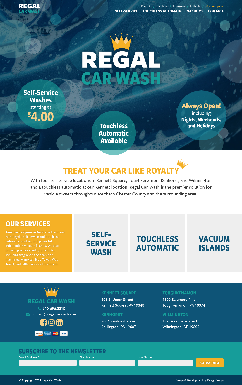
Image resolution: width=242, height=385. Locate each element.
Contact (216, 10)
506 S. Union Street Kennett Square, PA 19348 (122, 302)
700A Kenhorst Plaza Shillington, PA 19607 (118, 324)
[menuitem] (148, 6)
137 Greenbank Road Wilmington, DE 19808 (180, 324)
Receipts (146, 6)
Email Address (48, 360)
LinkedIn (195, 6)
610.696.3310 (54, 308)
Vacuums (195, 10)
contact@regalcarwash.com (54, 314)
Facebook (162, 6)
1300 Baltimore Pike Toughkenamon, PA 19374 (183, 302)
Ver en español (215, 6)
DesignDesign (215, 380)
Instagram (179, 6)
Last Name (165, 360)
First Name (107, 360)
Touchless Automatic (162, 10)
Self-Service (126, 10)
